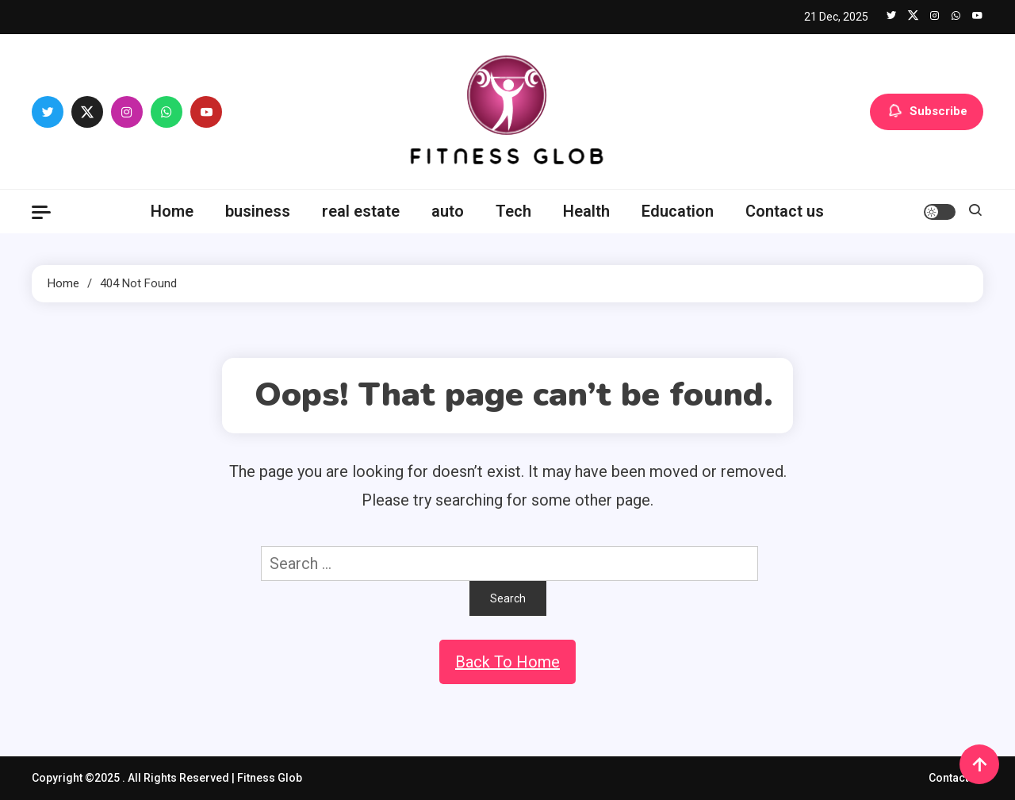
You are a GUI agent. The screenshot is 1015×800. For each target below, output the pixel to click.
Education (678, 211)
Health (586, 211)
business (257, 211)
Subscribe (926, 112)
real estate (361, 211)
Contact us (784, 211)
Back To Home (507, 661)
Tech (513, 211)
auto (447, 211)
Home (172, 211)
